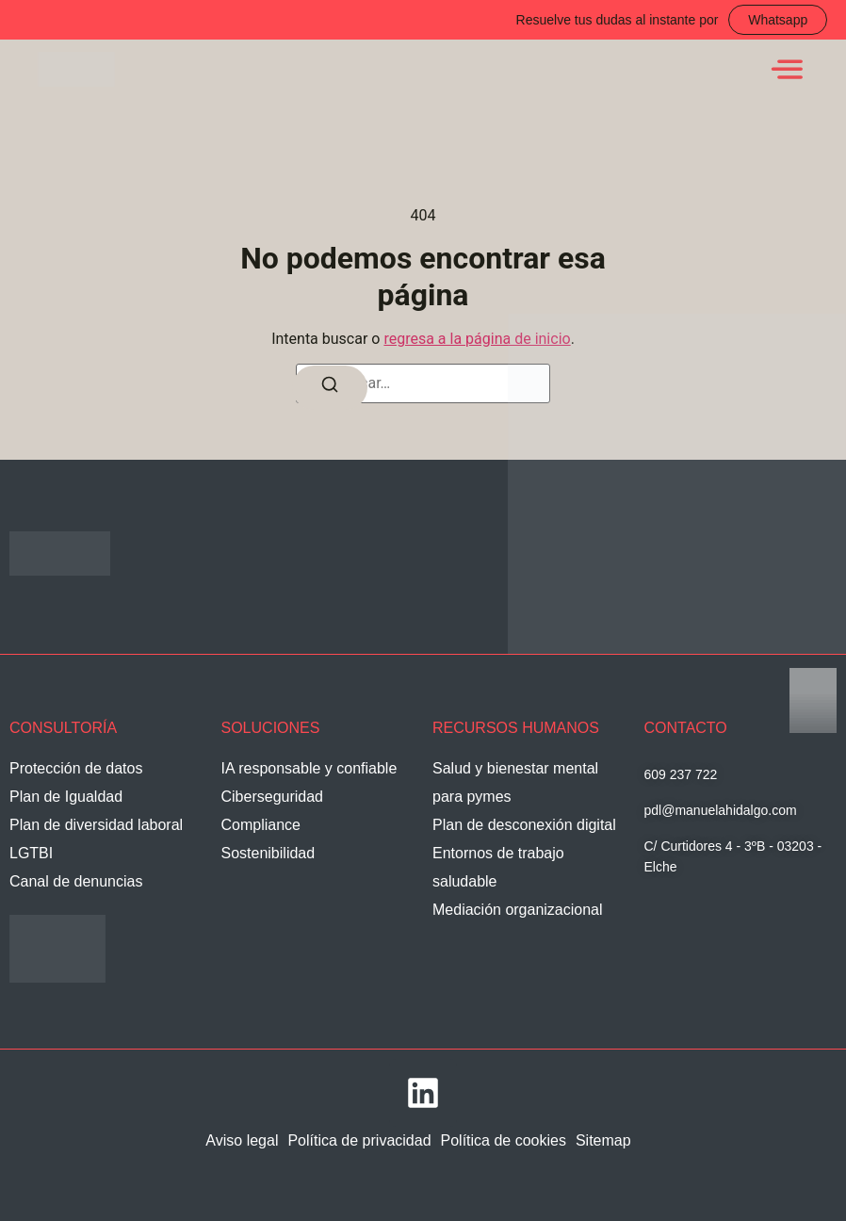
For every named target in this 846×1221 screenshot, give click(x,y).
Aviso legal (241, 1140)
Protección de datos (75, 768)
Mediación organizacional (517, 910)
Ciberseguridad (272, 797)
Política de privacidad (359, 1140)
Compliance (261, 825)
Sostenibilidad (268, 853)
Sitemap (603, 1140)
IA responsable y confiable (309, 768)
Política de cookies (503, 1140)
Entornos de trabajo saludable (498, 867)
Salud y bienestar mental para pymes (515, 782)
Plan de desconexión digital (524, 825)
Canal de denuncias (75, 881)
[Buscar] (329, 388)
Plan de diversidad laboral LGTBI (96, 839)
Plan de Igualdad (65, 797)
